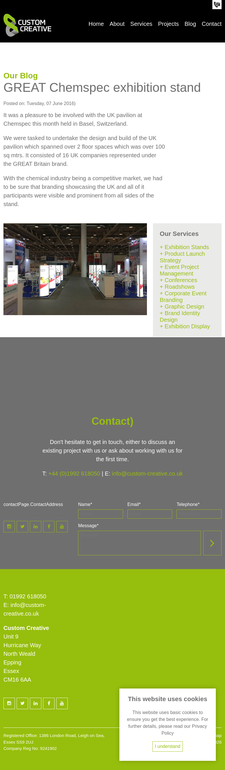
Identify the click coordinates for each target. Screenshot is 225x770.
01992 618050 (27, 596)
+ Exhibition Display (185, 326)
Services (141, 24)
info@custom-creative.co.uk (147, 473)
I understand (168, 746)
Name (85, 504)
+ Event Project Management (179, 270)
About (117, 24)
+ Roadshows (177, 287)
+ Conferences (178, 280)
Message (88, 525)
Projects (168, 24)
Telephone (187, 504)
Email (134, 504)
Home (96, 24)
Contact (212, 24)
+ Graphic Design (182, 306)
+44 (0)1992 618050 (74, 473)
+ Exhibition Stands (184, 247)
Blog (190, 24)
